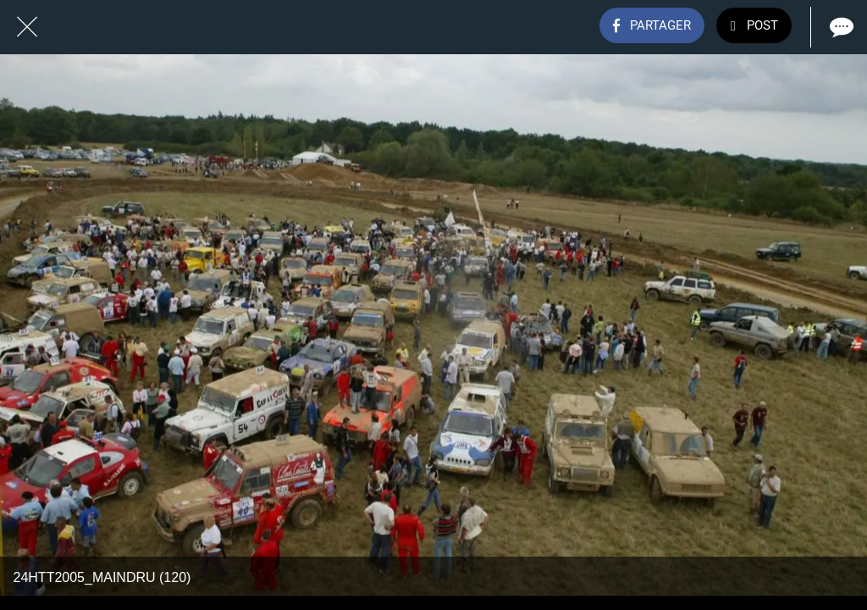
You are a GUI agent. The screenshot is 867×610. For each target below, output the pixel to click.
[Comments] (840, 27)
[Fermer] (27, 27)
